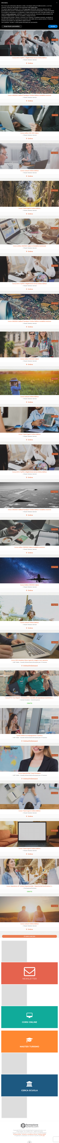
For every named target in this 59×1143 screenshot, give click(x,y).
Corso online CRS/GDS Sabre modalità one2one (29, 547)
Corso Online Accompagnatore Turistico (30, 735)
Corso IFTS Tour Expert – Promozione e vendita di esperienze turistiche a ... (29, 698)
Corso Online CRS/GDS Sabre (29, 585)
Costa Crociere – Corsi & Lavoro (30, 700)
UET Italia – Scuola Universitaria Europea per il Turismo (30, 662)
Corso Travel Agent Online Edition (29, 208)
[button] (56, 2)
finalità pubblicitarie (11, 14)
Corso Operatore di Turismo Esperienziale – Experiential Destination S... (29, 886)
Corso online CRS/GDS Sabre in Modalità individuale (29, 246)
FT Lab (43, 1135)
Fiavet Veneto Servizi (30, 59)
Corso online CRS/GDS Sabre (29, 359)
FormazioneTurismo (30, 888)
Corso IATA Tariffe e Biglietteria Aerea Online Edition (29, 58)
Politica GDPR (42, 1134)
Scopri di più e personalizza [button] (11, 26)
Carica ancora (29, 936)
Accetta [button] (53, 26)
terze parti (27, 9)
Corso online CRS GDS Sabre (29, 133)
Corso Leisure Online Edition (29, 170)
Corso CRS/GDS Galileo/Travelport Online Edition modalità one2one (29, 95)
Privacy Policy (17, 1134)
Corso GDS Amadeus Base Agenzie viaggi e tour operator (29, 660)
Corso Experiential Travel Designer (29, 773)
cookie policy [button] (34, 7)
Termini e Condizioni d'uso (29, 1134)
